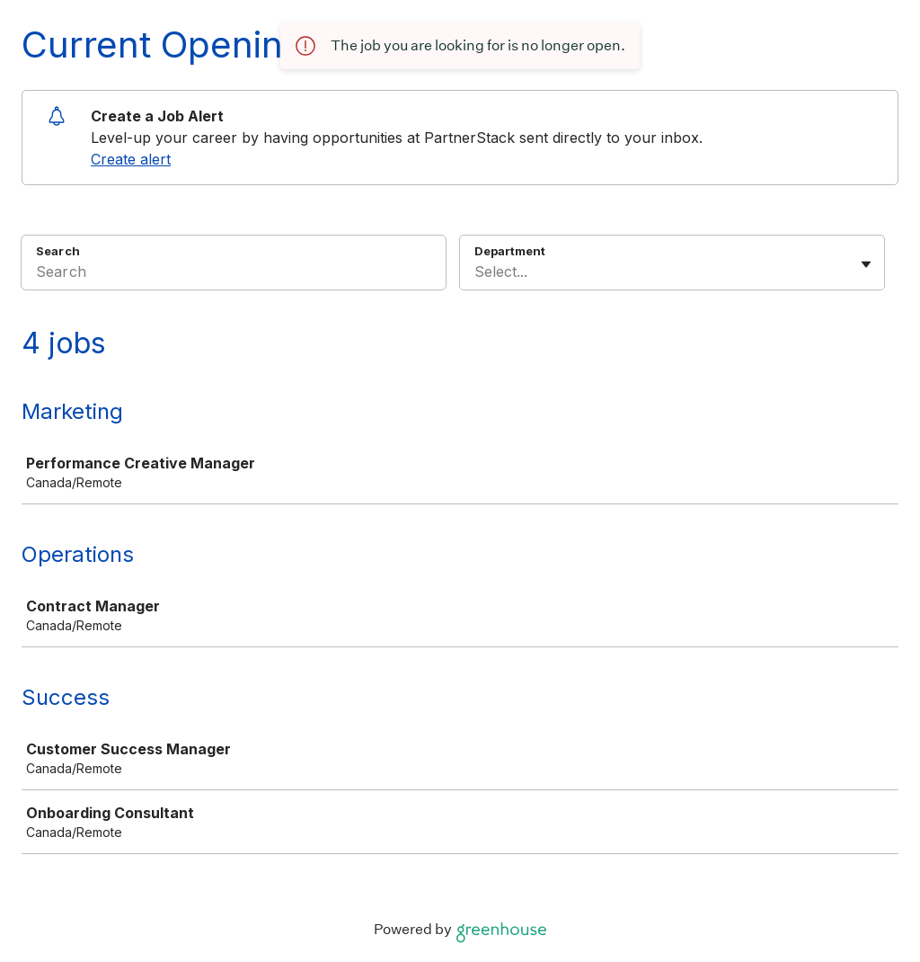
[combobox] (476, 271)
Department (509, 251)
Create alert (131, 159)
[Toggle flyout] (866, 264)
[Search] (234, 274)
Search (58, 251)
